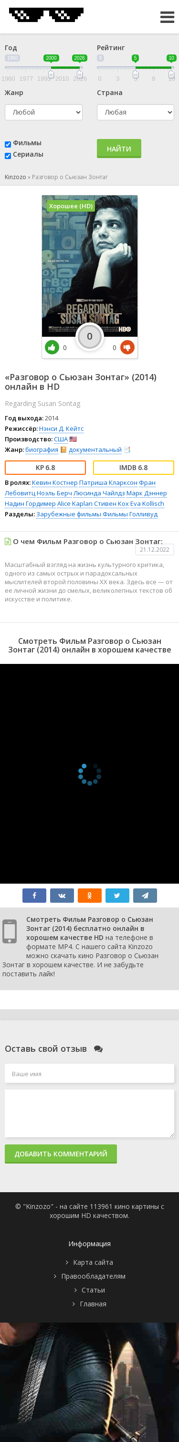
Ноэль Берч (54, 493)
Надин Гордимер (30, 503)
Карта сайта (93, 1262)
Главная (93, 1303)
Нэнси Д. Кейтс (61, 428)
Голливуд (143, 514)
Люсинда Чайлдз (99, 493)
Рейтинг (111, 47)
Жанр (14, 92)
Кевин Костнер (55, 482)
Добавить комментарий (60, 1153)
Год (11, 47)
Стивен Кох (111, 503)
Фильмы (27, 142)
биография (41, 449)
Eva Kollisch (147, 503)
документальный (95, 449)
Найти (119, 148)
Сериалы (28, 154)
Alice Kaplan (75, 503)
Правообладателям (93, 1276)
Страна (110, 92)
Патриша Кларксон (108, 482)
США (61, 439)
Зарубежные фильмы (68, 514)
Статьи (93, 1289)
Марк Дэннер (146, 493)
